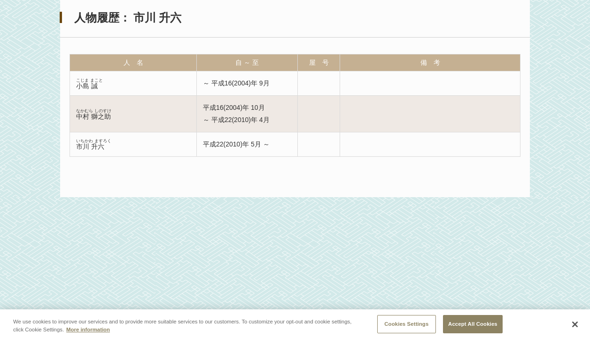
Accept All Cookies (472, 326)
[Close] (575, 326)
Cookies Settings (406, 326)
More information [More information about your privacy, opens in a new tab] (88, 331)
